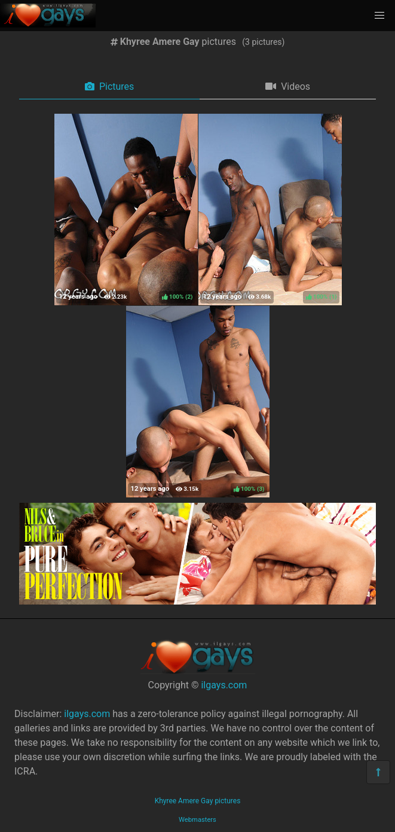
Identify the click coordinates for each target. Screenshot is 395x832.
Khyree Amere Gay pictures (198, 801)
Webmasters (197, 820)
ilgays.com (224, 685)
